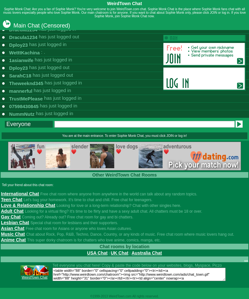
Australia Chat (147, 253)
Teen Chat (11, 199)
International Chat (20, 193)
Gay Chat (10, 216)
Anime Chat (13, 239)
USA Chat (97, 253)
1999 (96, 296)
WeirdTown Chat (35, 277)
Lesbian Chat (15, 222)
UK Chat (119, 253)
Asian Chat (12, 228)
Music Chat (13, 234)
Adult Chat (12, 211)
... (246, 259)
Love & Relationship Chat (28, 205)
